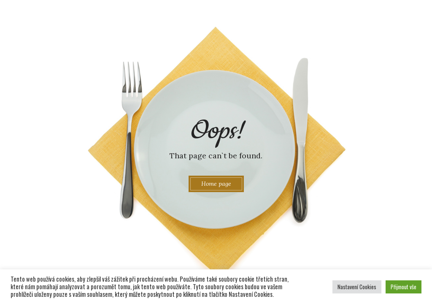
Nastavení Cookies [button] (357, 286)
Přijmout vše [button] (403, 286)
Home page (216, 183)
